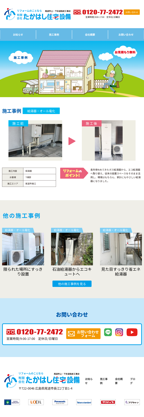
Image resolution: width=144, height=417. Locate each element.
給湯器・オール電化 (41, 110)
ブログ (132, 381)
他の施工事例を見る (72, 283)
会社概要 (90, 34)
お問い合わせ (131, 12)
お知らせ (18, 34)
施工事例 (54, 34)
